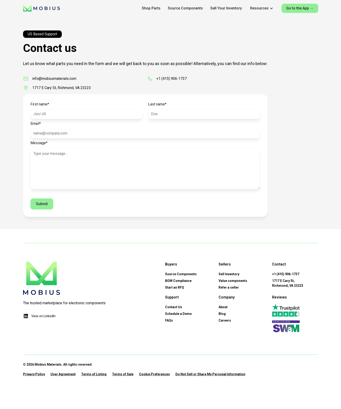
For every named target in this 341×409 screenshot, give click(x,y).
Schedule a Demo (178, 314)
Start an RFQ (174, 287)
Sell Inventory (229, 274)
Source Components (185, 8)
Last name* (157, 106)
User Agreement (63, 374)
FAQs (169, 320)
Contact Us (173, 307)
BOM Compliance (178, 281)
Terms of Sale (122, 374)
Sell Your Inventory (226, 8)
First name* (39, 106)
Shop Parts (151, 8)
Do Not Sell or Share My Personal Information (210, 374)
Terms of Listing (94, 374)
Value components (233, 281)
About (223, 307)
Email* (35, 126)
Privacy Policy (34, 374)
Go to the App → (300, 8)
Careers (225, 320)
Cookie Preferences (154, 374)
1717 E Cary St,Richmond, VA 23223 (287, 283)
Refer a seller (229, 287)
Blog (222, 314)
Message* (38, 145)
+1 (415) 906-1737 (285, 274)
